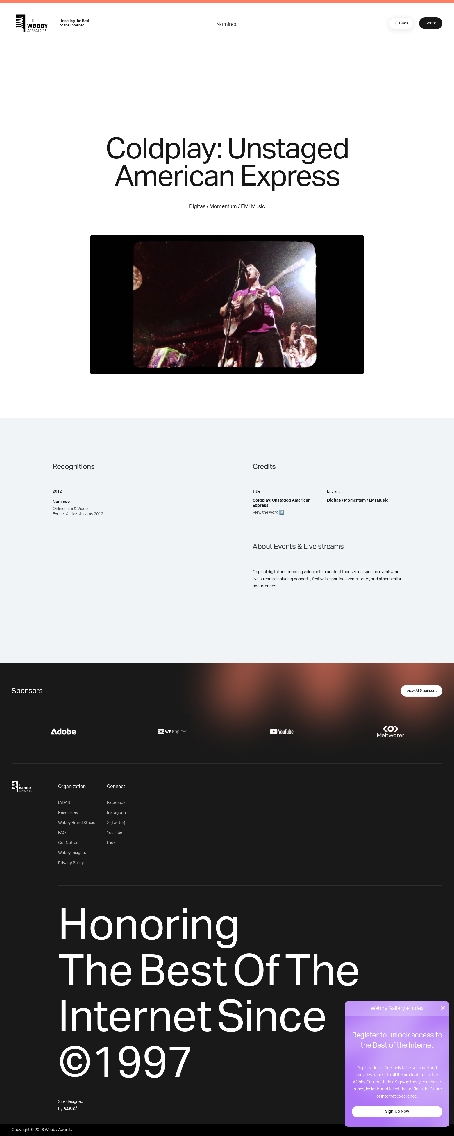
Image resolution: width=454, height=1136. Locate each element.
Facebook (116, 803)
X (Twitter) (116, 823)
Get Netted (68, 843)
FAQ (62, 833)
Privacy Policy (71, 863)
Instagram (116, 813)
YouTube (114, 833)
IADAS (64, 803)
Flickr (112, 843)
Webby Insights (72, 853)
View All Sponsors (422, 691)
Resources (68, 813)
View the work (265, 513)
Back (400, 23)
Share (430, 23)
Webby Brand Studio (76, 823)
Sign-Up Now (397, 1112)
